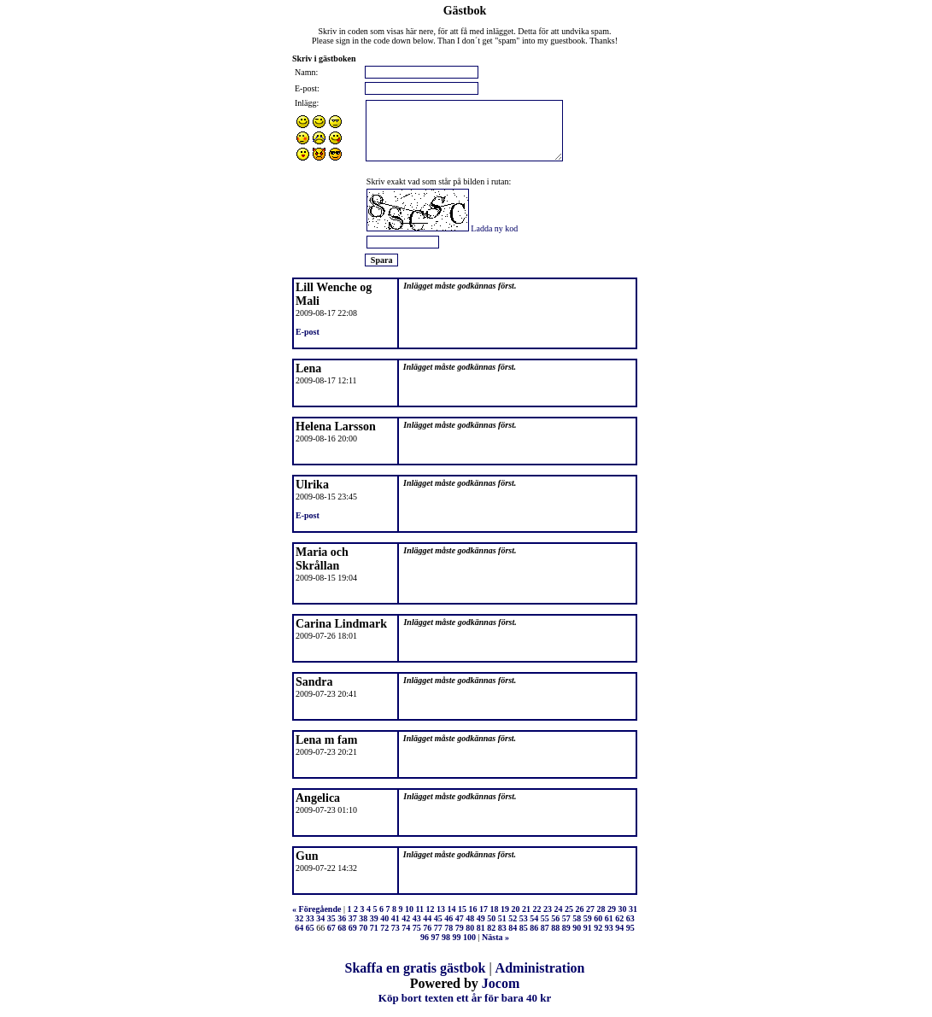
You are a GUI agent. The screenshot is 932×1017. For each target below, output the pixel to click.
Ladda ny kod (494, 228)
